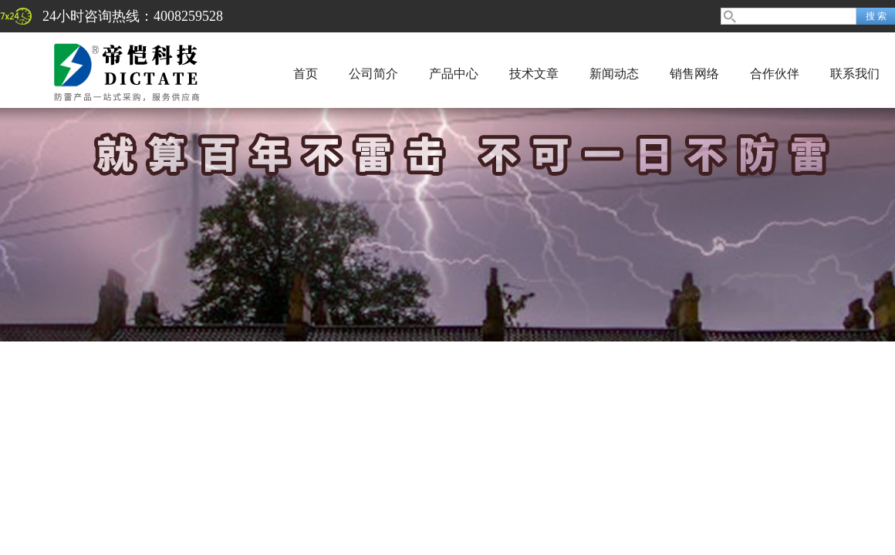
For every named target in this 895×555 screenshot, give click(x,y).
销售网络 (694, 73)
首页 (305, 73)
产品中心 (453, 73)
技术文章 (534, 73)
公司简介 (373, 73)
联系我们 (855, 73)
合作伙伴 (774, 73)
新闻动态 (614, 73)
